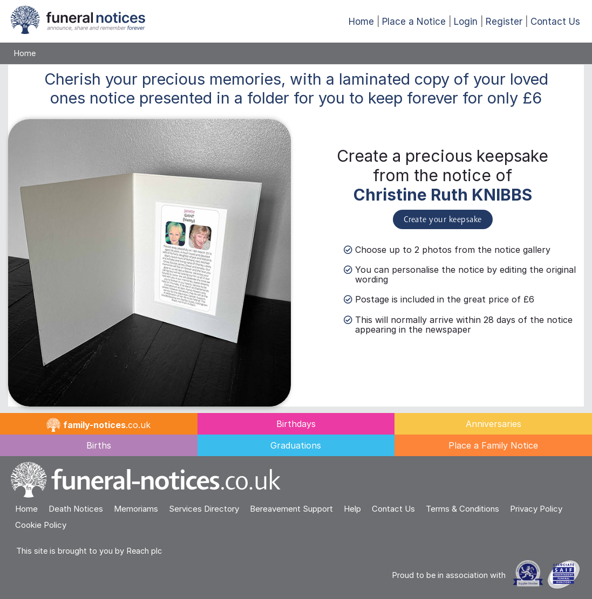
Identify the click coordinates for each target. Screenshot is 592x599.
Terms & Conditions (462, 509)
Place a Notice (414, 21)
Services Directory (204, 509)
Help (352, 509)
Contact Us (555, 21)
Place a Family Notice (493, 445)
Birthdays (296, 423)
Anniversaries (493, 423)
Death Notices (76, 509)
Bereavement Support (291, 509)
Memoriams (136, 509)
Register (504, 21)
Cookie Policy (40, 525)
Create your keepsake (443, 220)
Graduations (295, 445)
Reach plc (144, 550)
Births (98, 445)
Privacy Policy (536, 509)
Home (361, 21)
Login (466, 21)
